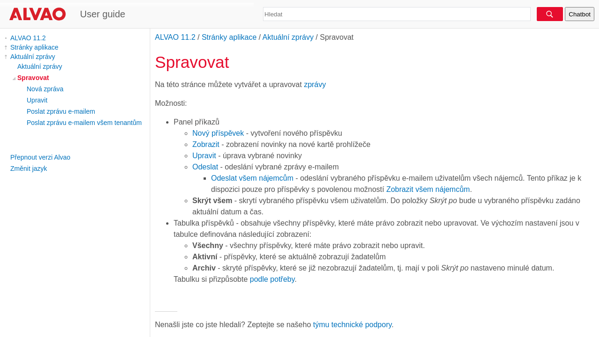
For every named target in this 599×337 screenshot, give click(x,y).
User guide (102, 14)
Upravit (37, 100)
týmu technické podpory (352, 325)
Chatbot (580, 14)
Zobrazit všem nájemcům (428, 189)
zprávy (315, 84)
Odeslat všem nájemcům (252, 178)
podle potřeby (272, 279)
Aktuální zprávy (32, 56)
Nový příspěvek (218, 133)
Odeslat (205, 167)
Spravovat (33, 77)
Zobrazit (205, 144)
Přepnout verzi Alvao (40, 157)
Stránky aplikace (34, 47)
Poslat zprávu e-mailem (61, 111)
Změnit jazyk (28, 168)
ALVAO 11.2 (28, 38)
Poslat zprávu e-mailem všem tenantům (84, 122)
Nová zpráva (45, 89)
